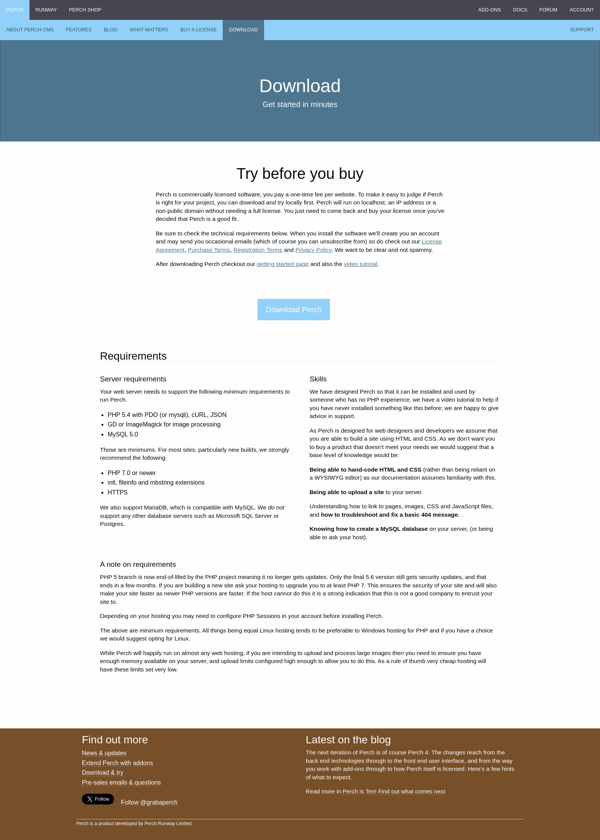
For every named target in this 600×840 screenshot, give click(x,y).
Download (243, 29)
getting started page (283, 264)
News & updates (104, 753)
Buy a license (198, 29)
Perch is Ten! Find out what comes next (393, 791)
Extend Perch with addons (117, 763)
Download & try (103, 772)
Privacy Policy (313, 249)
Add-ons (489, 10)
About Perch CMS (30, 29)
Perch (14, 10)
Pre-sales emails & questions (121, 782)
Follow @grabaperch (149, 802)
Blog (111, 29)
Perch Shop (85, 10)
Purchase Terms (209, 249)
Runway (46, 10)
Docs (520, 10)
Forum (549, 10)
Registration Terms (257, 249)
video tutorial (360, 264)
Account (582, 10)
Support (582, 29)
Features (78, 29)
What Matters (149, 29)
